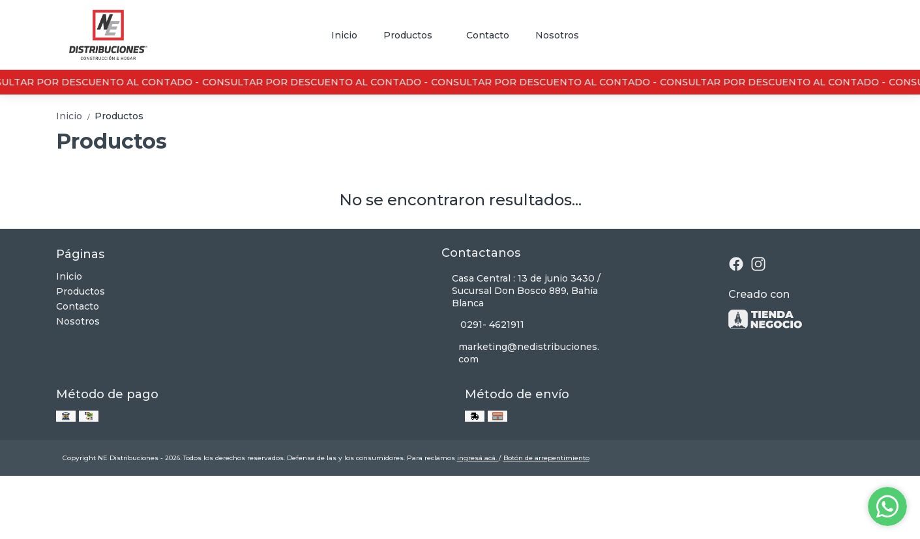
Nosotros (557, 35)
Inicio (344, 35)
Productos (414, 35)
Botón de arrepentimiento (546, 458)
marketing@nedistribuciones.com (520, 353)
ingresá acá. (478, 458)
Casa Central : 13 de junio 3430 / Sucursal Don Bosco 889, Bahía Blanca (521, 290)
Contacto (487, 35)
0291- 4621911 (482, 325)
